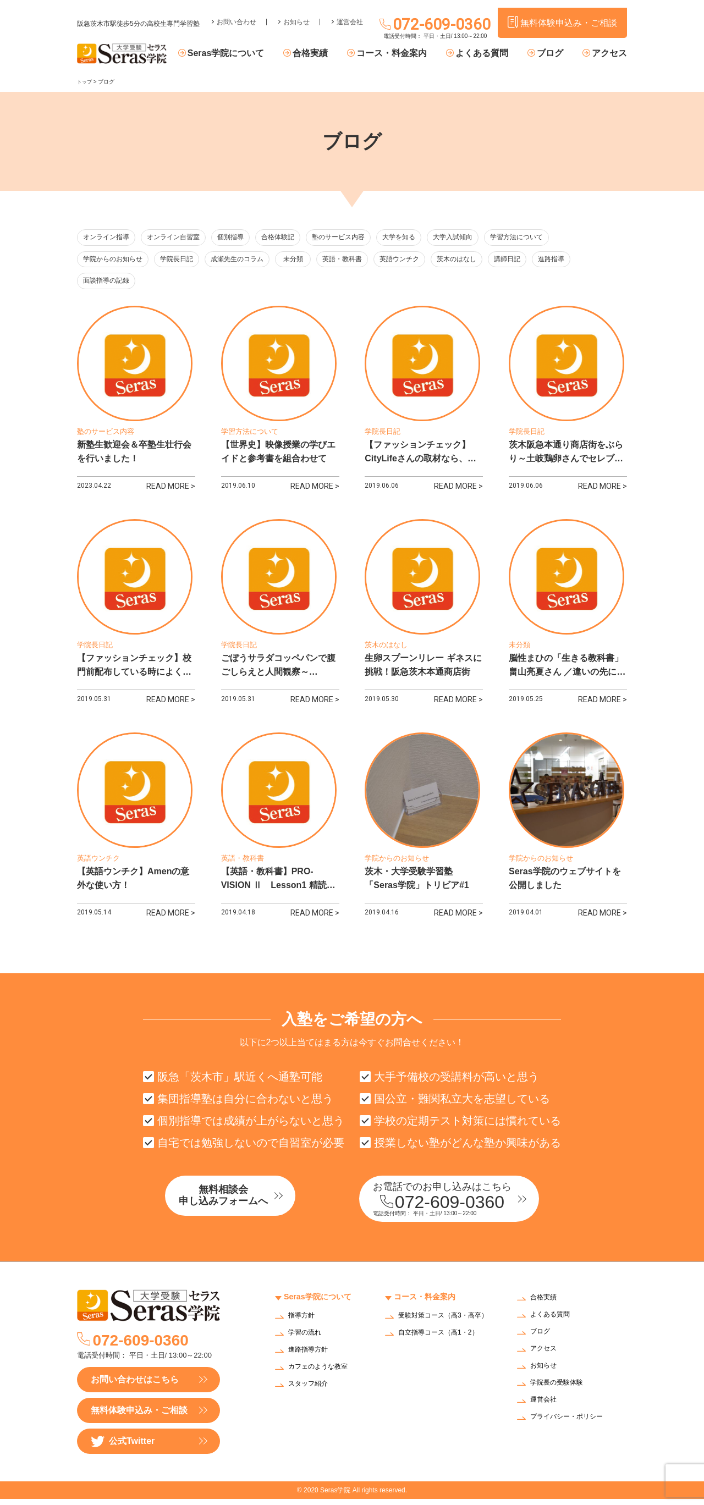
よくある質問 (492, 53)
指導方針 (303, 1322)
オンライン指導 (108, 238)
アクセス (609, 53)
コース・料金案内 (407, 53)
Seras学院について (251, 53)
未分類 (309, 260)
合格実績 (330, 53)
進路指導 (589, 260)
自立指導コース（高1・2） (445, 1346)
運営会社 (350, 14)
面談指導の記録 (108, 283)
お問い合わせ (236, 14)
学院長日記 (183, 260)
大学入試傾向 (478, 238)
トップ (85, 82)
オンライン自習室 (179, 238)
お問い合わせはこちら (135, 1385)
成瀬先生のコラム (247, 260)
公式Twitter (123, 1447)
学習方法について (545, 238)
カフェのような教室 (323, 1373)
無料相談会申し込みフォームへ (245, 1203)
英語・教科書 (364, 260)
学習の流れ (307, 1339)
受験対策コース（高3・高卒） (442, 1325)
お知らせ (296, 14)
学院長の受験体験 (561, 1390)
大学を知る (421, 238)
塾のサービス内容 (357, 238)
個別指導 (241, 238)
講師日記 (540, 260)
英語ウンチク (424, 260)
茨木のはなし (485, 260)
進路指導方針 (311, 1356)
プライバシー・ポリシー (572, 1424)
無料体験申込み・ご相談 (139, 1416)
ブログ (555, 53)
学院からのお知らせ (115, 260)
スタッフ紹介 (311, 1390)
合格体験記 (293, 238)
